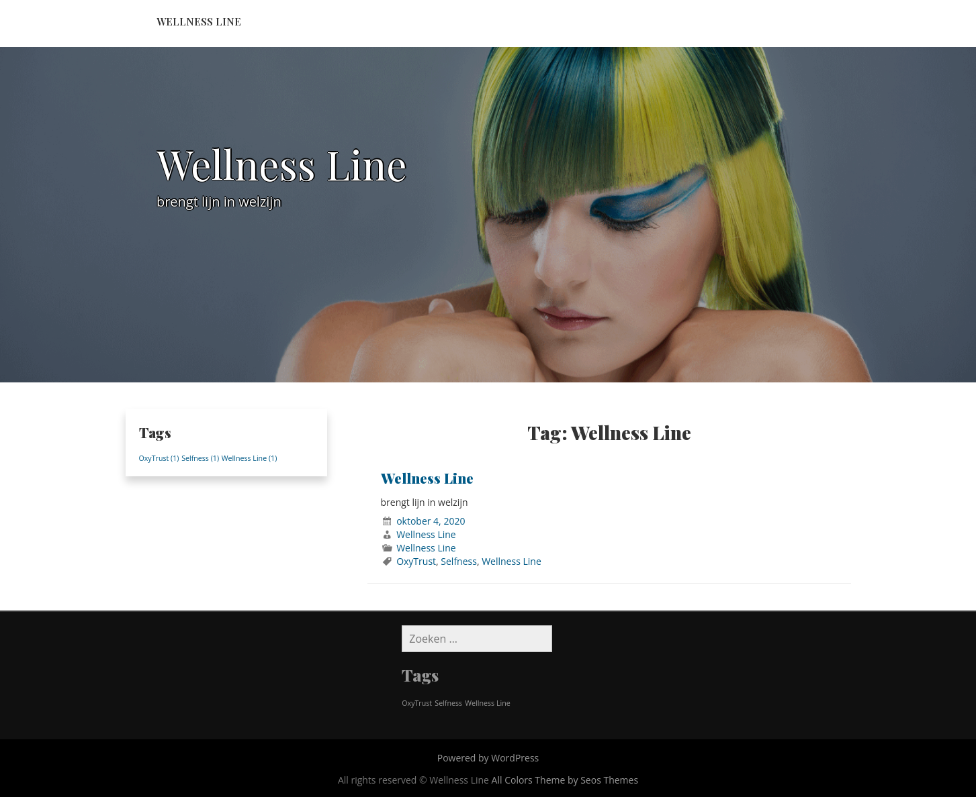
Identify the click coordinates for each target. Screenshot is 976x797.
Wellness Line (199, 21)
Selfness (459, 561)
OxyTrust (416, 561)
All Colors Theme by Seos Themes (565, 780)
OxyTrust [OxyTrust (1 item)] (159, 458)
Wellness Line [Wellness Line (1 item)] (249, 458)
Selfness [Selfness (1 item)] (200, 458)
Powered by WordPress (488, 757)
